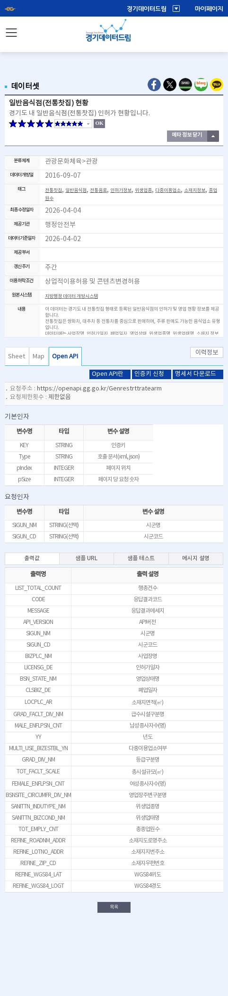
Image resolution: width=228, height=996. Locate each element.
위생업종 (143, 190)
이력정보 (206, 352)
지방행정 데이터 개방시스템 (71, 296)
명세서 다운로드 (195, 374)
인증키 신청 (149, 374)
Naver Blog (201, 84)
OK (99, 123)
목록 (114, 907)
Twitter (169, 84)
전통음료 (98, 190)
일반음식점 (76, 190)
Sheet (16, 356)
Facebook (154, 84)
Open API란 (107, 374)
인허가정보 (121, 190)
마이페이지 (209, 9)
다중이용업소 (168, 190)
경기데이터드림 (147, 9)
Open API (65, 356)
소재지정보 (194, 190)
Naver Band (185, 84)
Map (38, 356)
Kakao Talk (216, 84)
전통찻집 (53, 190)
